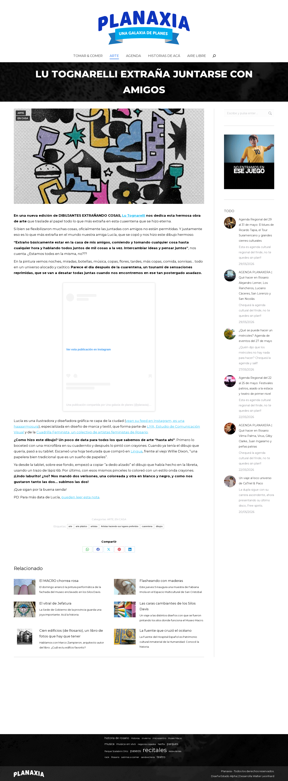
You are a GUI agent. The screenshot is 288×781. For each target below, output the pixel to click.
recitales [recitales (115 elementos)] (155, 750)
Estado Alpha (228, 776)
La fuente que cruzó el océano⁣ (166, 638)
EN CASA (23, 126)
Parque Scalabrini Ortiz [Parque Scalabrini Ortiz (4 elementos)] (116, 751)
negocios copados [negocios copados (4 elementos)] (147, 744)
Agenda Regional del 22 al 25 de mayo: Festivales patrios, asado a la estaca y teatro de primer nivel (256, 393)
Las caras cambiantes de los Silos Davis (168, 614)
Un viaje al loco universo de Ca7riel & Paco (255, 488)
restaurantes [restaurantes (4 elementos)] (175, 751)
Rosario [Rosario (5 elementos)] (115, 757)
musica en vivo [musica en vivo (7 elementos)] (126, 744)
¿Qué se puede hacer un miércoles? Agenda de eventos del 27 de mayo (255, 343)
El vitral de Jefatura (55, 611)
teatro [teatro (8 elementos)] (161, 757)
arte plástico (81, 534)
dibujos (159, 534)
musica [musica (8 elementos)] (109, 744)
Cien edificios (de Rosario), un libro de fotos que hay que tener (71, 641)
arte (70, 534)
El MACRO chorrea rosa (59, 589)
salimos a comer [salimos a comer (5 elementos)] (130, 757)
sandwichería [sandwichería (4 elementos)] (148, 757)
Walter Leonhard (263, 776)
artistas (94, 534)
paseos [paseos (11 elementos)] (135, 751)
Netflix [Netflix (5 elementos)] (161, 744)
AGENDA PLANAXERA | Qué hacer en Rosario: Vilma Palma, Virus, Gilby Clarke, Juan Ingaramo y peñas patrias (255, 443)
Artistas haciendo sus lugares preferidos (119, 534)
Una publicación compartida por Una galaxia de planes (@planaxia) (107, 412)
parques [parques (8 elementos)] (172, 744)
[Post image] (24, 595)
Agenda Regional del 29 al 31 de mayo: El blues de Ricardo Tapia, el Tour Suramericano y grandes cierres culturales (256, 238)
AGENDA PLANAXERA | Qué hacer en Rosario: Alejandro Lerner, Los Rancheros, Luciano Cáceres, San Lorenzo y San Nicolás (255, 293)
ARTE (21, 121)
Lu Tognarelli (133, 223)
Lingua (137, 459)
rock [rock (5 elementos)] (107, 757)
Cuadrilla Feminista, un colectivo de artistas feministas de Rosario (92, 440)
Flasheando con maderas (161, 589)
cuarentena (147, 534)
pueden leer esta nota (80, 505)
